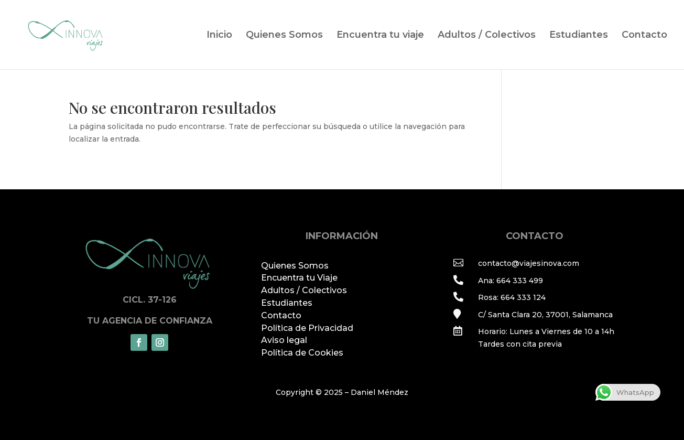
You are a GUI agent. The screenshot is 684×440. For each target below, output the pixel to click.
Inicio (219, 35)
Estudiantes (578, 35)
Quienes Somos (284, 35)
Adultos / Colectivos (487, 35)
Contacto (644, 35)
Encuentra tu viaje (380, 35)
